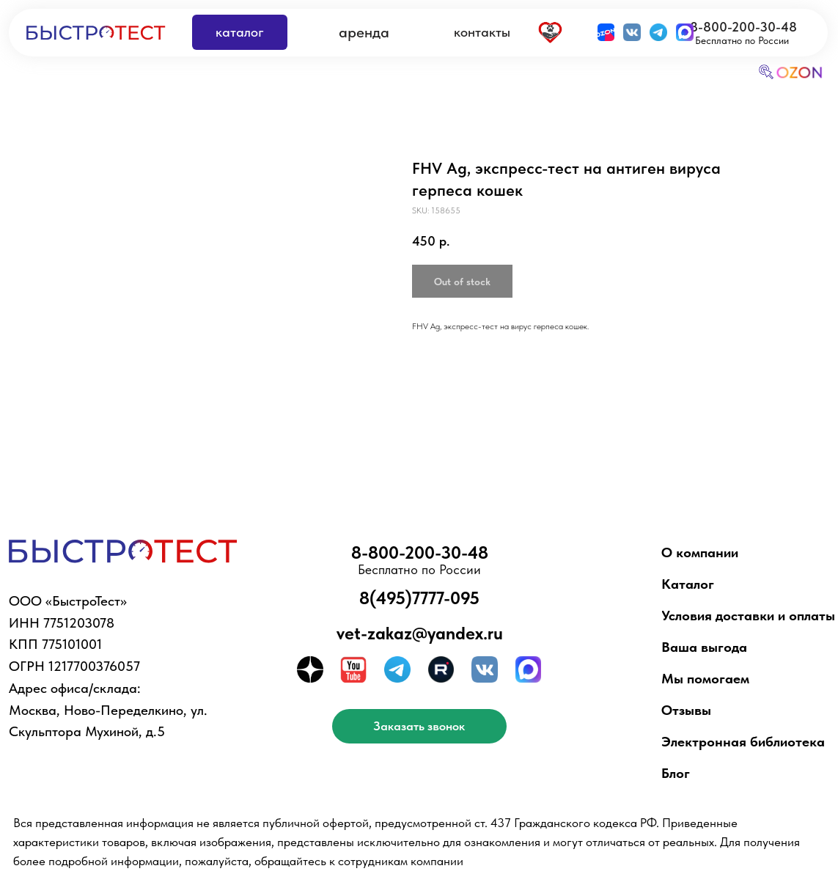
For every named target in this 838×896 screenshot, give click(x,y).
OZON (800, 72)
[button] (419, 726)
